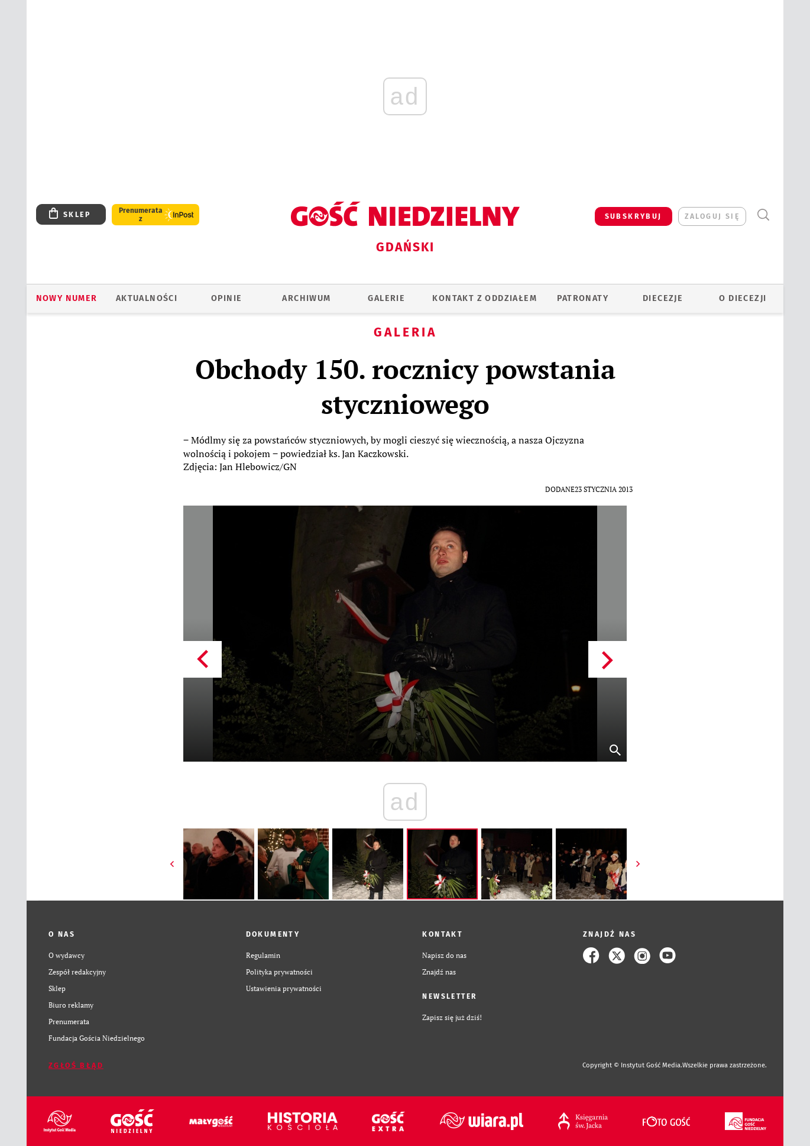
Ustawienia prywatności (284, 988)
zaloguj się (712, 216)
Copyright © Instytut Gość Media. (632, 1065)
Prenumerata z (141, 214)
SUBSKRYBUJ (633, 216)
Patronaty (582, 298)
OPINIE (226, 298)
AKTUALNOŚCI (146, 298)
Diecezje (663, 298)
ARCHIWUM (306, 298)
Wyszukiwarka (763, 215)
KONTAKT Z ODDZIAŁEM (484, 298)
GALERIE (386, 298)
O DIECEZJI (742, 298)
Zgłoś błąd (75, 1065)
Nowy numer (67, 298)
